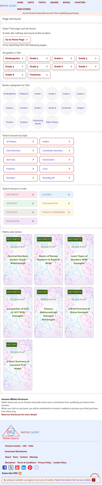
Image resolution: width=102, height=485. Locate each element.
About (8, 457)
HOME (20, 2)
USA (24, 446)
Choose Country (13, 446)
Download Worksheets (16, 451)
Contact (24, 457)
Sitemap (34, 457)
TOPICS (42, 2)
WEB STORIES (24, 9)
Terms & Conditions (26, 462)
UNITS (31, 2)
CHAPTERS (80, 2)
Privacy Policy (44, 462)
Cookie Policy (59, 462)
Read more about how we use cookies (73, 480)
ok (93, 480)
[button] (17, 39)
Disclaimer (10, 462)
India (30, 446)
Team (15, 457)
